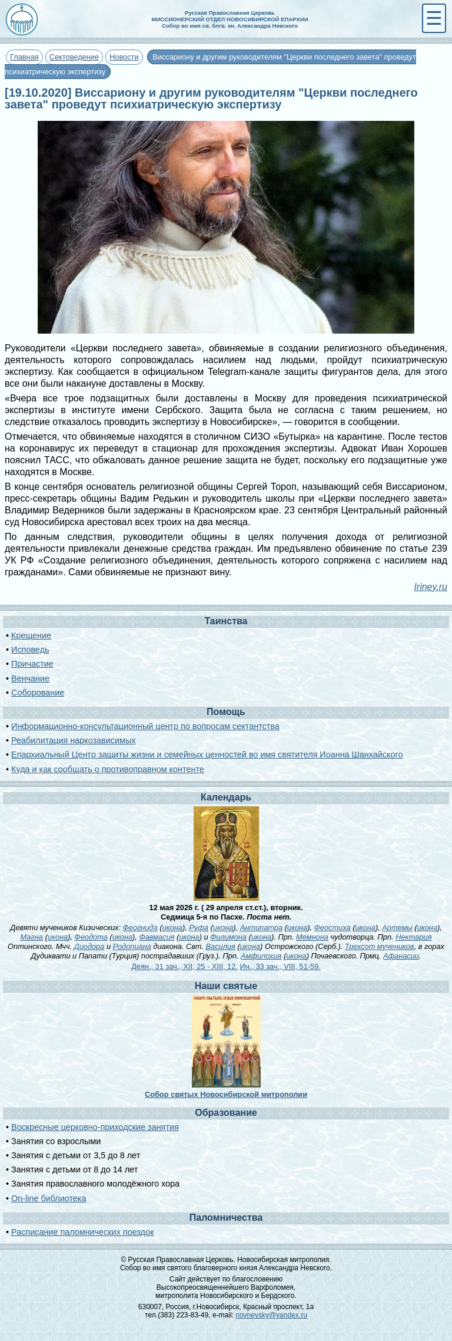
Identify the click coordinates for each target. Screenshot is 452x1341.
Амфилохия (261, 955)
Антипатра (261, 927)
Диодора (89, 946)
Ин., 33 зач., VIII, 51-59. (280, 966)
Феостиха (332, 927)
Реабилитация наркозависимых (73, 740)
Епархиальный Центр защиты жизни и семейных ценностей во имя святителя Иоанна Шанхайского (207, 754)
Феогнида (140, 927)
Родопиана (132, 946)
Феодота (91, 937)
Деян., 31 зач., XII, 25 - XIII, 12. (184, 966)
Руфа (198, 927)
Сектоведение (74, 56)
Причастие (32, 663)
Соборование (37, 692)
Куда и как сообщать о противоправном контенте (107, 769)
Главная (24, 56)
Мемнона (312, 937)
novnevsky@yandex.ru (271, 1315)
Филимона (228, 937)
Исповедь (30, 649)
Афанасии (401, 955)
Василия (220, 946)
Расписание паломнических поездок (82, 1232)
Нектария (413, 937)
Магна (32, 937)
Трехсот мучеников (379, 946)
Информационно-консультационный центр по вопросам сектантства (145, 726)
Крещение (31, 635)
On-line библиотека (48, 1198)
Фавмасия (156, 937)
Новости (124, 56)
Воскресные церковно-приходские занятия (95, 1127)
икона (172, 927)
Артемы (397, 927)
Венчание (30, 678)
